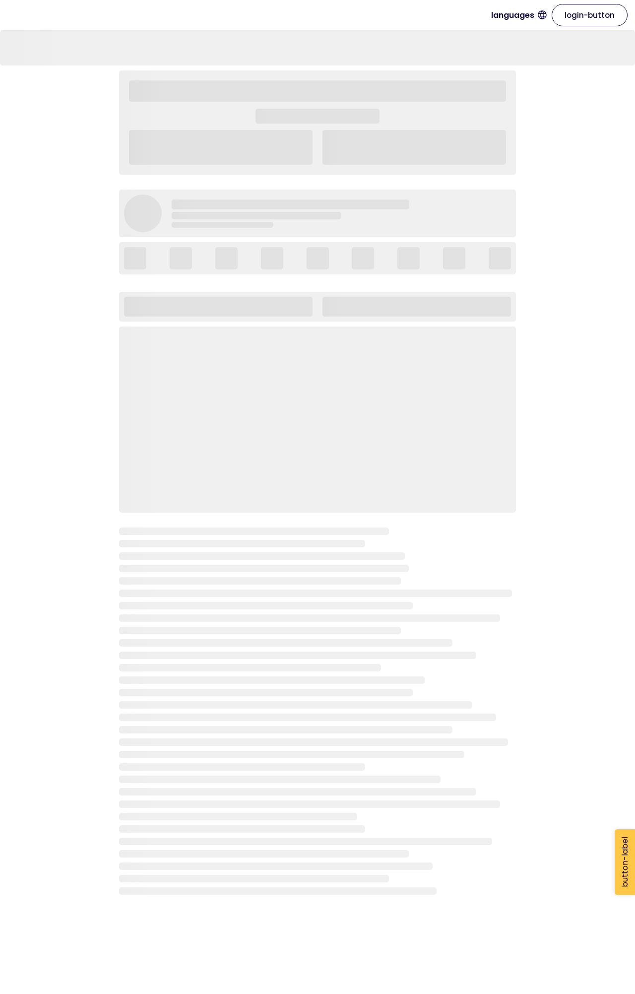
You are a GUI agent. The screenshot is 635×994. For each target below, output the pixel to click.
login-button (590, 15)
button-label (625, 862)
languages (519, 15)
